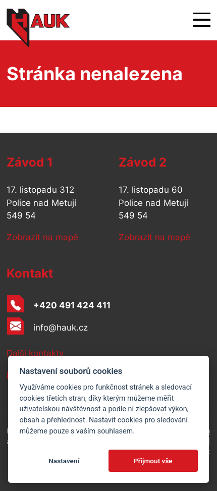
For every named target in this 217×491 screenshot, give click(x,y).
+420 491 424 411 (72, 305)
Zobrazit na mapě (42, 237)
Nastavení (63, 461)
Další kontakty (35, 353)
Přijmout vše (153, 461)
